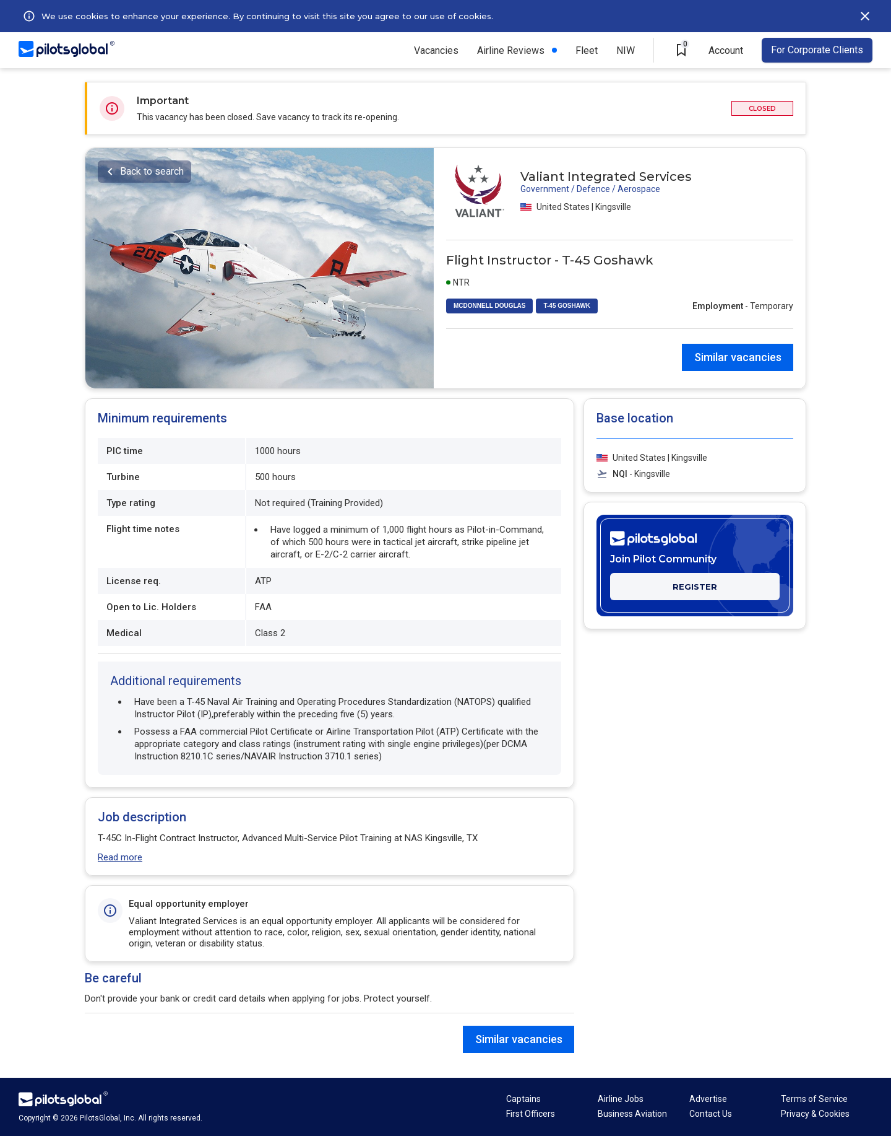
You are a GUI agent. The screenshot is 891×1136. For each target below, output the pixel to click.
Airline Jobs (621, 1099)
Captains (523, 1099)
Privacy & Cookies (815, 1114)
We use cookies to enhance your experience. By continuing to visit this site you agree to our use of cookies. (267, 16)
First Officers (530, 1114)
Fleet (586, 50)
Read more (120, 857)
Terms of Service (814, 1099)
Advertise (708, 1099)
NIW (625, 50)
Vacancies (436, 50)
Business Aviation (632, 1114)
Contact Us (710, 1114)
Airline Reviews (510, 50)
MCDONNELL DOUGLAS (489, 305)
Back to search (152, 171)
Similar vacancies (737, 357)
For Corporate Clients (817, 50)
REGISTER (695, 587)
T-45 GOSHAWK (566, 305)
